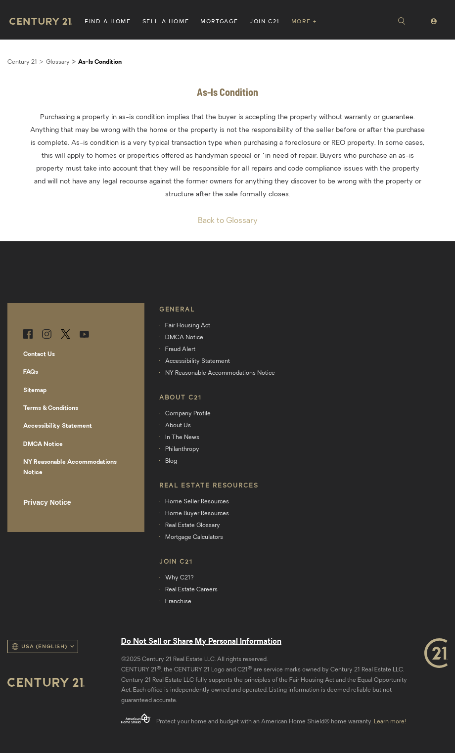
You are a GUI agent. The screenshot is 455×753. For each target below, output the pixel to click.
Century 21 (22, 62)
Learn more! (390, 722)
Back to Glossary (228, 221)
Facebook (28, 334)
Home (40, 21)
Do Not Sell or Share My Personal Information (201, 642)
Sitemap (34, 391)
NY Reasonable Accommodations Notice (70, 467)
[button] (108, 19)
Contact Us (39, 354)
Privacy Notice (47, 502)
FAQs (30, 372)
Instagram (46, 334)
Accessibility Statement (57, 426)
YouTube (84, 334)
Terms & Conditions (50, 408)
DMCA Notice (43, 444)
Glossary (58, 62)
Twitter (65, 334)
